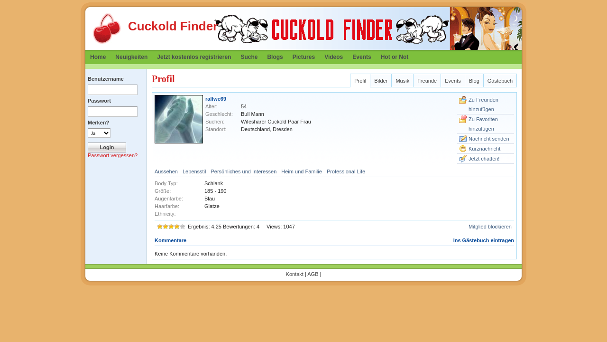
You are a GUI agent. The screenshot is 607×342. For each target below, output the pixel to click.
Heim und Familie (301, 171)
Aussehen (166, 171)
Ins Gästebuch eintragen (483, 240)
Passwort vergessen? (113, 155)
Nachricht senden (489, 139)
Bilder (380, 81)
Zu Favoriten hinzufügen (483, 124)
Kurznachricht (484, 149)
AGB (312, 274)
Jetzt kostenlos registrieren (194, 57)
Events (361, 57)
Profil (360, 81)
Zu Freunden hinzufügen (483, 104)
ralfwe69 (215, 99)
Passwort (99, 101)
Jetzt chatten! (484, 159)
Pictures (304, 57)
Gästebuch (500, 81)
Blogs (275, 57)
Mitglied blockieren (490, 226)
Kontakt (295, 274)
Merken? (98, 122)
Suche (249, 57)
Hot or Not (395, 57)
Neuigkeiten (131, 57)
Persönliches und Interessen (243, 171)
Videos (333, 57)
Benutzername (106, 79)
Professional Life (346, 171)
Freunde (427, 81)
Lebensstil (194, 171)
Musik (402, 81)
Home (98, 57)
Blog (474, 81)
